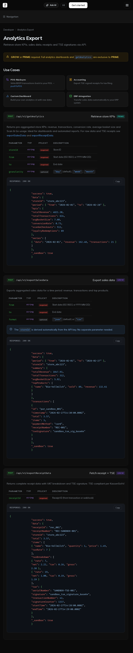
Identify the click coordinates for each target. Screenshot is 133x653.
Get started (78, 5)
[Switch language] (64, 5)
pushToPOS (16, 86)
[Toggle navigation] (66, 17)
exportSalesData (16, 135)
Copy (118, 181)
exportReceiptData (42, 135)
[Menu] (127, 5)
